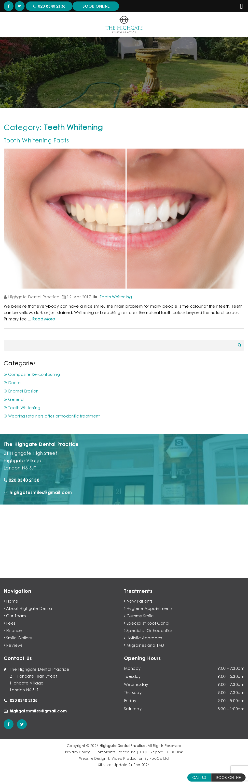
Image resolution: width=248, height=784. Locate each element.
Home (12, 601)
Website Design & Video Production (111, 758)
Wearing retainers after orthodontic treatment (54, 416)
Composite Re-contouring (34, 374)
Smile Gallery (19, 637)
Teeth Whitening (116, 296)
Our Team (16, 615)
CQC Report (151, 752)
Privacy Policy (77, 752)
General (16, 399)
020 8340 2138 (21, 480)
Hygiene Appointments (149, 608)
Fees (11, 623)
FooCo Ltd (159, 758)
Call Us (199, 777)
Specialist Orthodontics (149, 630)
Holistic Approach (144, 637)
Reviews (14, 645)
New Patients (139, 601)
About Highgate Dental (29, 608)
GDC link (175, 752)
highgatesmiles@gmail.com (38, 492)
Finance (14, 630)
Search (239, 345)
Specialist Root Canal (147, 623)
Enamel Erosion (23, 391)
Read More (43, 318)
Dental (14, 382)
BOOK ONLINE (228, 777)
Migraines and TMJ (145, 645)
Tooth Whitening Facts (36, 140)
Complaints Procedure (115, 752)
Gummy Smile (140, 615)
